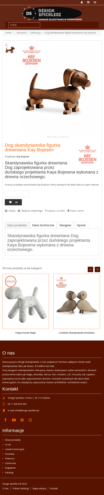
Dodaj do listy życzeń (10, 202)
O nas (8, 444)
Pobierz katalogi (21, 488)
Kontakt (54, 488)
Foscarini (76, 374)
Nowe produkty (13, 439)
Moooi (47, 374)
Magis (29, 374)
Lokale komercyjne (14, 449)
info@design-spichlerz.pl (27, 410)
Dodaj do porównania (16, 202)
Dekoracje (35, 32)
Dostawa (9, 453)
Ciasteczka (10, 463)
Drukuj (12, 210)
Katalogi (9, 472)
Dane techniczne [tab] (43, 225)
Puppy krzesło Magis (25, 333)
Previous (90, 269)
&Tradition (40, 366)
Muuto (30, 366)
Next (97, 269)
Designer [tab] (65, 225)
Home (8, 32)
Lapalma (90, 374)
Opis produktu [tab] (17, 225)
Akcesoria (22, 32)
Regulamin (10, 467)
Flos (54, 374)
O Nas (5, 488)
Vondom (61, 374)
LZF (69, 374)
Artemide (38, 374)
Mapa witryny (39, 488)
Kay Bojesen (22, 156)
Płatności (9, 458)
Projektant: (10, 156)
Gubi (52, 366)
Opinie (81, 225)
